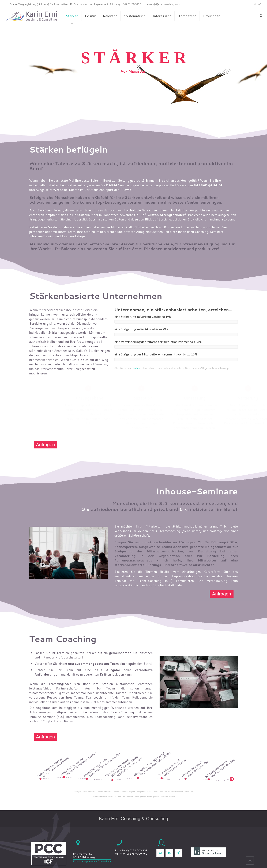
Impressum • (90, 861)
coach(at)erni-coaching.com (163, 4)
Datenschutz (104, 861)
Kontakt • (78, 861)
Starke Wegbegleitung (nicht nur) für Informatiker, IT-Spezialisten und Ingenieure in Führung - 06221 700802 (75, 4)
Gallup (136, 368)
